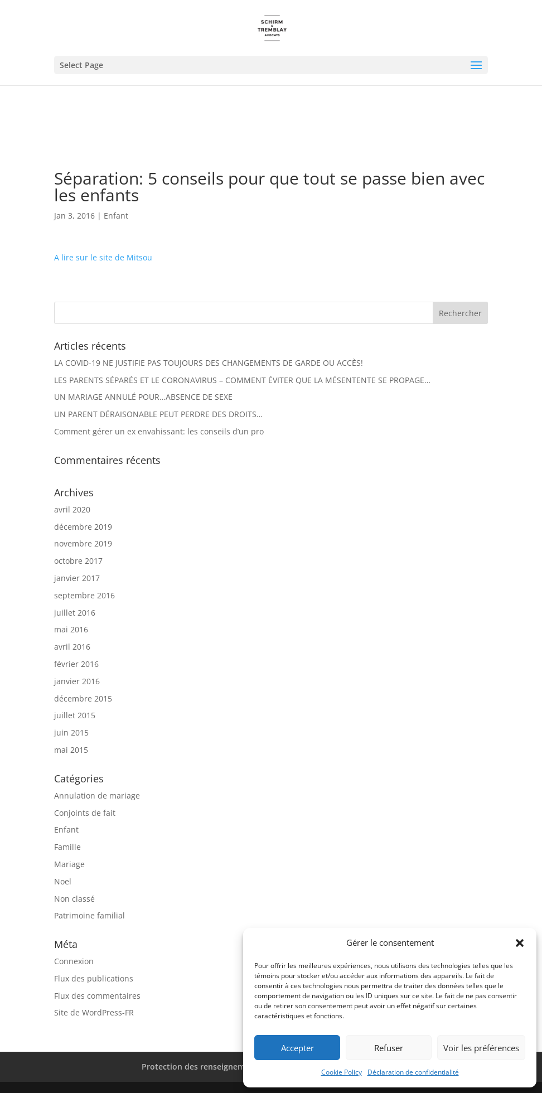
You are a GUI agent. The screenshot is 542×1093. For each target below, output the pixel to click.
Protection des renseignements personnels (224, 1066)
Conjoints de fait (84, 812)
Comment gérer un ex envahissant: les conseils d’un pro (159, 431)
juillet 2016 (74, 612)
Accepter (297, 1047)
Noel (62, 881)
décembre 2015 (83, 698)
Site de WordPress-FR (94, 1012)
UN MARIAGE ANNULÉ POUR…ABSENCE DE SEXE (143, 396)
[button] (519, 943)
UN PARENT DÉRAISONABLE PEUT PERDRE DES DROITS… (158, 414)
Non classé (74, 898)
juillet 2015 (74, 715)
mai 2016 (71, 629)
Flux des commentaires (97, 995)
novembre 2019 (83, 543)
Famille (67, 846)
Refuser (388, 1047)
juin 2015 (71, 732)
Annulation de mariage (97, 795)
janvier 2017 (77, 578)
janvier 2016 (77, 681)
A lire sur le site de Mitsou (103, 257)
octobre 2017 (78, 560)
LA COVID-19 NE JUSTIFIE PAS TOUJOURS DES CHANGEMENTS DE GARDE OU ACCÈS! (208, 362)
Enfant (116, 215)
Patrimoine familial (89, 915)
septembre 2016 (84, 595)
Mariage (69, 864)
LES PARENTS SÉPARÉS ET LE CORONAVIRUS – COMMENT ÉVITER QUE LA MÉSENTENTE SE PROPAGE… (242, 380)
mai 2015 (71, 749)
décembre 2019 (83, 526)
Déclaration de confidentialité (413, 1072)
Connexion (74, 961)
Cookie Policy (341, 1072)
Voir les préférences (481, 1047)
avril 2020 (72, 509)
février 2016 (76, 664)
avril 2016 (72, 646)
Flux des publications (93, 978)
